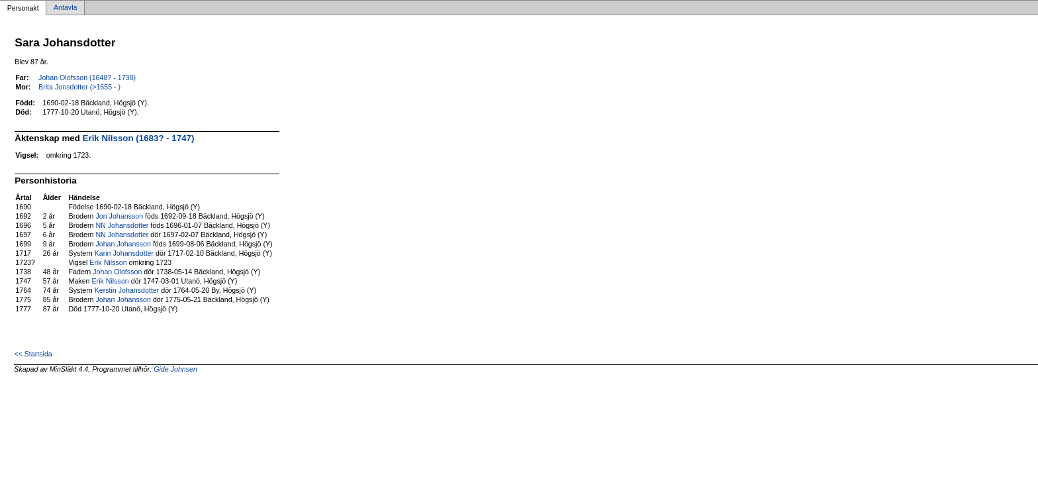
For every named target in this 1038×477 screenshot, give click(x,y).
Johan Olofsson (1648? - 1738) (87, 77)
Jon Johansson (119, 216)
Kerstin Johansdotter (127, 290)
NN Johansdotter (121, 225)
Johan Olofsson (117, 272)
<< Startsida (33, 354)
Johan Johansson (123, 244)
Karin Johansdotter (124, 253)
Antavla (65, 8)
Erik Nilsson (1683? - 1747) (139, 138)
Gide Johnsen (175, 369)
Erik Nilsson (107, 262)
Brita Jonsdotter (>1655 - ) (79, 87)
